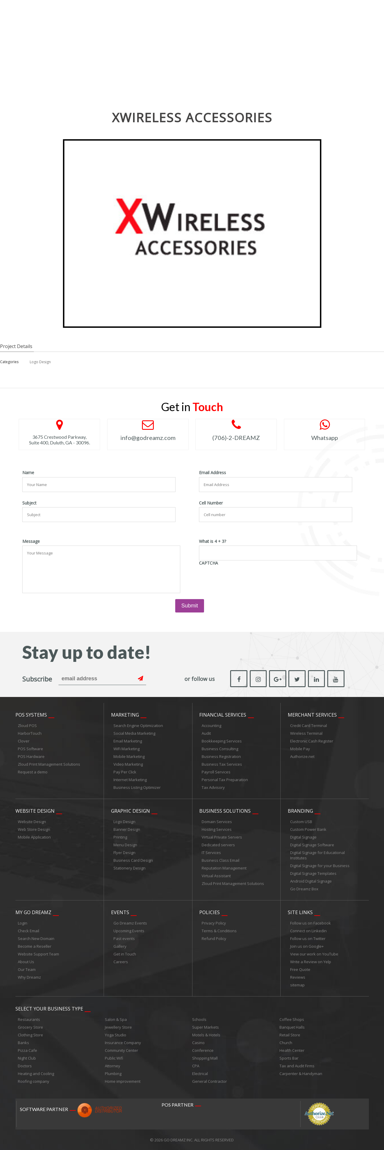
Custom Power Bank (308, 829)
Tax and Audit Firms (297, 1065)
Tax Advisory (213, 787)
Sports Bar (288, 1057)
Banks (23, 1042)
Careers (120, 961)
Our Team (27, 969)
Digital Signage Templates (313, 873)
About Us (26, 961)
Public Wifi (114, 1057)
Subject (29, 503)
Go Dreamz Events (130, 923)
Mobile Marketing (129, 756)
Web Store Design (34, 829)
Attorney (112, 1065)
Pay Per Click (124, 772)
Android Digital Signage (311, 881)
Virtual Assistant (216, 875)
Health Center (291, 1050)
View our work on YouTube (314, 954)
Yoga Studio (115, 1034)
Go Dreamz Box (304, 889)
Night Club (27, 1057)
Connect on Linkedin (308, 930)
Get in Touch (124, 954)
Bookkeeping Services (222, 741)
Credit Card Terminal (308, 725)
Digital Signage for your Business (320, 865)
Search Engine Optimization (138, 725)
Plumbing (113, 1073)
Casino (198, 1042)
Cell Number (211, 503)
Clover (23, 741)
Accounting (211, 725)
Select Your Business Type (49, 1008)
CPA (195, 1065)
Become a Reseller (34, 946)
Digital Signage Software (312, 844)
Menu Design (125, 844)
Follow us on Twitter (307, 938)
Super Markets (205, 1027)
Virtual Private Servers (222, 837)
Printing (120, 837)
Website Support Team (38, 954)
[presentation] (244, 578)
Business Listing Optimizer (137, 787)
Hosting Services (217, 829)
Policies (209, 912)
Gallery (120, 946)
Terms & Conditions (219, 930)
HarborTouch (30, 733)
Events (120, 912)
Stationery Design (129, 868)
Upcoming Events (128, 930)
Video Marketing (128, 764)
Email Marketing (127, 741)
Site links (300, 912)
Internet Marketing (130, 779)
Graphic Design (130, 811)
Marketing (125, 715)
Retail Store (289, 1034)
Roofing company (33, 1081)
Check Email (28, 930)
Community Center (121, 1050)
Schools (199, 1019)
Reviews (297, 977)
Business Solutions (225, 811)
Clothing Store (30, 1034)
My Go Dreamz (33, 912)
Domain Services (217, 821)
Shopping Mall (205, 1057)
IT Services (211, 852)
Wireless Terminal (306, 733)
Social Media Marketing (134, 733)
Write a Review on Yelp (310, 961)
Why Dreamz (29, 977)
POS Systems (31, 715)
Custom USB (301, 821)
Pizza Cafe (27, 1050)
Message (31, 541)
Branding (300, 811)
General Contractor (209, 1081)
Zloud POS (27, 725)
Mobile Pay (300, 748)
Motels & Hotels (206, 1034)
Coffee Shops (291, 1019)
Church (285, 1042)
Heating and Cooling (36, 1073)
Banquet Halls (292, 1027)
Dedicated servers (218, 844)
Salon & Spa (116, 1019)
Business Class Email (220, 860)
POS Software (30, 748)
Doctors (25, 1065)
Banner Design (126, 829)
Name (28, 472)
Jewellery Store (118, 1027)
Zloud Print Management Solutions (49, 764)
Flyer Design (124, 852)
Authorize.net (302, 756)
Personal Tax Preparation (225, 779)
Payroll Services (216, 772)
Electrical (200, 1073)
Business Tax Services (222, 764)
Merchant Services (312, 715)
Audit (206, 733)
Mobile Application (34, 837)
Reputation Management (224, 868)
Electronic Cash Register (311, 741)
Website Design (35, 811)
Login (22, 923)
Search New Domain (36, 938)
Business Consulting (220, 748)
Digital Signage (303, 837)
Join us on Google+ (307, 946)
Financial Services (222, 715)
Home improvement (122, 1081)
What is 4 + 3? (212, 541)
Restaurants (29, 1019)
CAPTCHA (208, 563)
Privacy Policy (214, 923)
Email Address (212, 472)
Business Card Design (133, 860)
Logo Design (40, 361)
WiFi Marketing (126, 748)
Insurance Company (123, 1042)
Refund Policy (214, 938)
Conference (203, 1050)
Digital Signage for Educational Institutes (317, 855)
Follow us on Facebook (310, 923)
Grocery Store (30, 1027)
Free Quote (300, 969)
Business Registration (221, 756)
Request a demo (33, 772)
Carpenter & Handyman (300, 1073)
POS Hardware (31, 756)
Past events (124, 938)
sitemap (297, 985)
